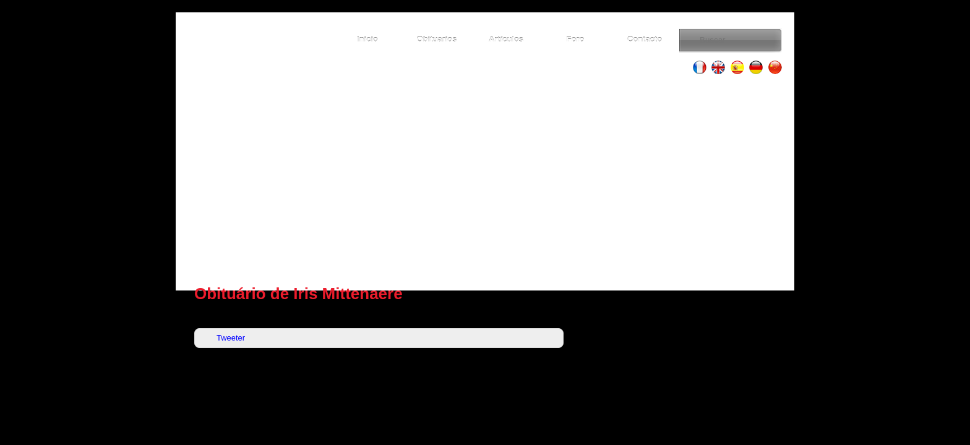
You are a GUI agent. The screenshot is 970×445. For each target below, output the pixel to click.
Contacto (644, 39)
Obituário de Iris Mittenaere (298, 293)
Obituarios (437, 39)
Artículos (506, 39)
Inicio (367, 39)
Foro (576, 39)
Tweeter (231, 337)
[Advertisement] (485, 179)
